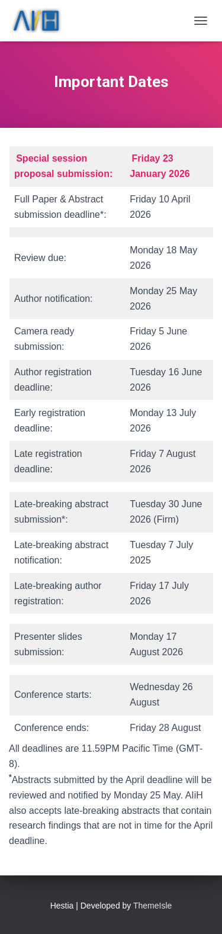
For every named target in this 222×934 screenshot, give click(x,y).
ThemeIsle (152, 905)
